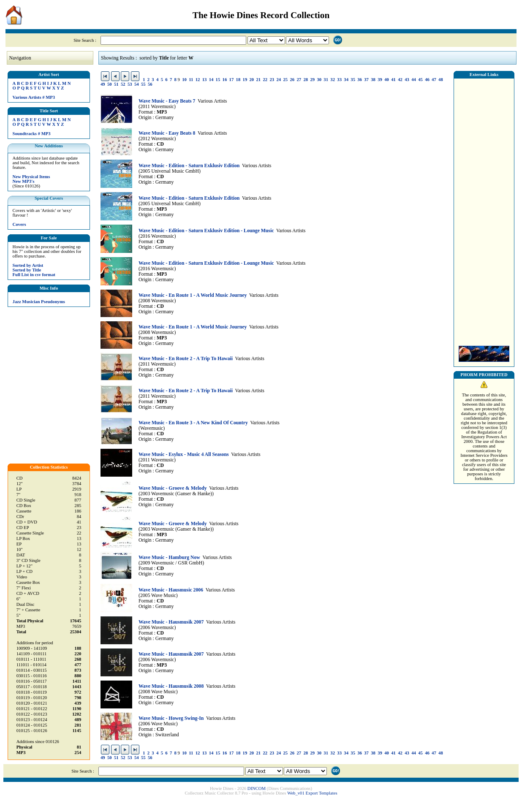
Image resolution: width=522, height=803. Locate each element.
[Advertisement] (484, 209)
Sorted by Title (27, 270)
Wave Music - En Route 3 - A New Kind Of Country (193, 423)
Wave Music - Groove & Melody (173, 488)
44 (413, 79)
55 (143, 84)
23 (271, 79)
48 (440, 79)
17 (231, 79)
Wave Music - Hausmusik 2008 (171, 686)
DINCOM (256, 788)
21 (258, 79)
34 (346, 79)
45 (420, 79)
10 (184, 79)
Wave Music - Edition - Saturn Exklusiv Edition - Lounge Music (206, 230)
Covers (19, 224)
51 (116, 84)
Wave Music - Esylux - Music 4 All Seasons (184, 454)
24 (278, 79)
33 (339, 79)
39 (380, 79)
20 (252, 79)
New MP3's (24, 181)
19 (245, 79)
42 (400, 79)
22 (265, 79)
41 (393, 79)
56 (150, 84)
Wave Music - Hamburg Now (169, 557)
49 (103, 84)
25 (285, 79)
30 (319, 79)
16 (225, 79)
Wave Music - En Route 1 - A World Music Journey (193, 295)
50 (109, 84)
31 (326, 79)
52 (123, 84)
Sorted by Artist (28, 265)
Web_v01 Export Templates (312, 793)
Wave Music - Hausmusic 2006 (171, 590)
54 (136, 84)
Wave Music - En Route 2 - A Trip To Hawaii (186, 358)
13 (204, 79)
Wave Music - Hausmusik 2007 (171, 622)
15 (218, 79)
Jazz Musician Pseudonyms (39, 301)
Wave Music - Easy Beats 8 (167, 133)
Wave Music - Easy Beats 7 (167, 101)
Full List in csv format (34, 274)
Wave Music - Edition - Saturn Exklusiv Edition (189, 165)
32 (332, 79)
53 (130, 84)
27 (298, 79)
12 (198, 79)
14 (211, 79)
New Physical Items (31, 176)
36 (359, 79)
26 (292, 79)
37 (366, 79)
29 (312, 79)
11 (191, 79)
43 (407, 79)
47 (434, 79)
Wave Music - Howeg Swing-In (171, 718)
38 (373, 79)
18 (238, 79)
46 (427, 79)
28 (305, 79)
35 (353, 79)
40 (386, 79)
